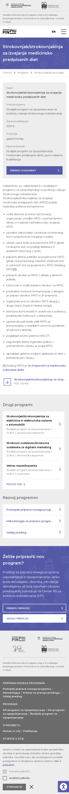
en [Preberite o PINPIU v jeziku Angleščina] (54, 31)
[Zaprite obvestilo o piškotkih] (31, 787)
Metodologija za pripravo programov (31, 521)
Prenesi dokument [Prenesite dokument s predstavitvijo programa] (23, 170)
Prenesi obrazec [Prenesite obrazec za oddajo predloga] (18, 608)
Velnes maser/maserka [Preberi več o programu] (29, 470)
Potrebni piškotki (19, 771)
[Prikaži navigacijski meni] (63, 31)
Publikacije (30, 731)
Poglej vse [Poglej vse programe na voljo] (14, 484)
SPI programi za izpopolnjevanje (24, 710)
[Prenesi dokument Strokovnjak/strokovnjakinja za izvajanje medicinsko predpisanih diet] (35, 381)
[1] (14, 269)
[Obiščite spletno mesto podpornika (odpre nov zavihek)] (18, 5)
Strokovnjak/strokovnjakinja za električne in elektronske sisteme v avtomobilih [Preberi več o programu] (29, 425)
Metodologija (11, 692)
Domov (7, 72)
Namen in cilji (11, 731)
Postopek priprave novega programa (31, 509)
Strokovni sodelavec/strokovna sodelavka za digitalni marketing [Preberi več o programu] (29, 449)
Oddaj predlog (16, 532)
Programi (23, 72)
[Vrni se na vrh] (18, 639)
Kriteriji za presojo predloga (41, 692)
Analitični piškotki (19, 777)
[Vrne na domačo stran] (9, 31)
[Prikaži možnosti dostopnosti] (63, 786)
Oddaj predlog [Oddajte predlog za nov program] (17, 618)
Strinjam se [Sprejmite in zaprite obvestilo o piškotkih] (14, 787)
